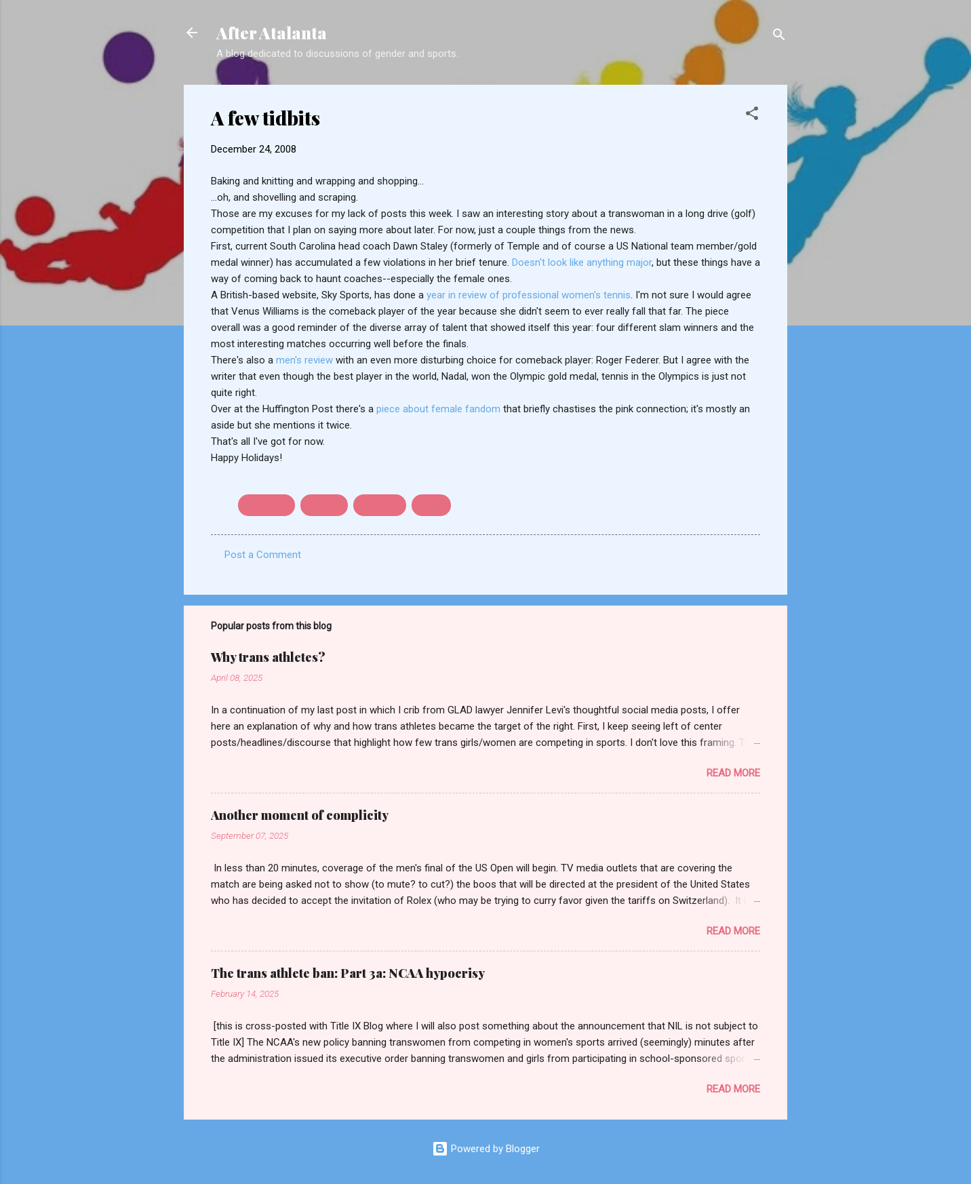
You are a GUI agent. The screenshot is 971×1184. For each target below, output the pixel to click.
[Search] (779, 37)
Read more (733, 773)
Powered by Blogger (486, 1149)
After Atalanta (271, 32)
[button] (752, 115)
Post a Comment (262, 555)
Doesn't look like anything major (582, 262)
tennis (431, 505)
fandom (324, 505)
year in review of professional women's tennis (529, 295)
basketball (266, 505)
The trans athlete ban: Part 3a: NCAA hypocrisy (348, 973)
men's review (306, 360)
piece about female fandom (439, 409)
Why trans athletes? (268, 657)
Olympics (379, 505)
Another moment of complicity (300, 815)
